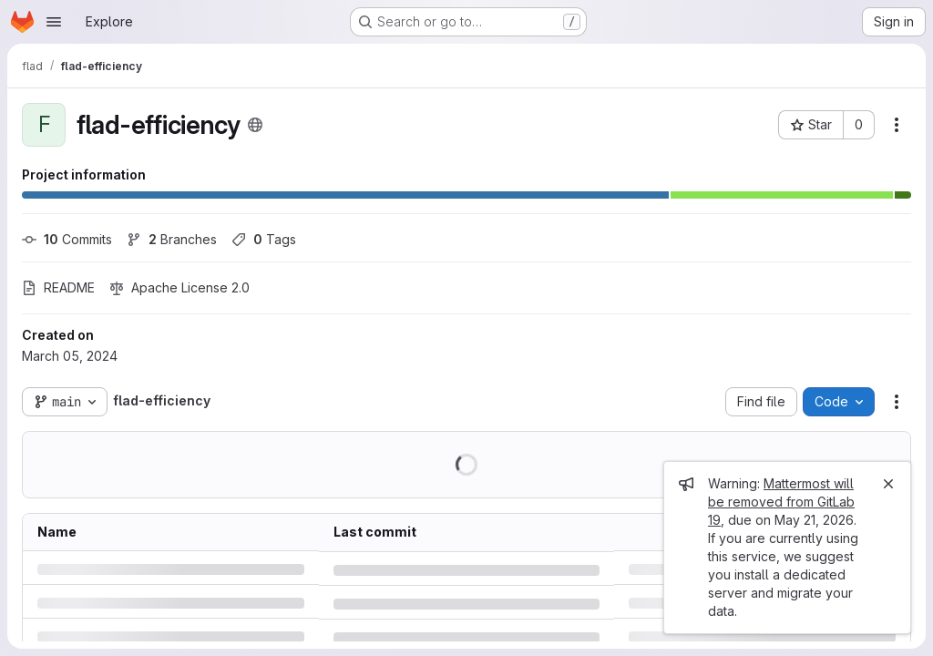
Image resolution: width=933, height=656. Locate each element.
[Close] (888, 484)
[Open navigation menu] (53, 21)
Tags (263, 239)
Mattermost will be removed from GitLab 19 (781, 502)
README (58, 287)
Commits (67, 239)
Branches (172, 239)
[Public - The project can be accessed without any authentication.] (255, 125)
